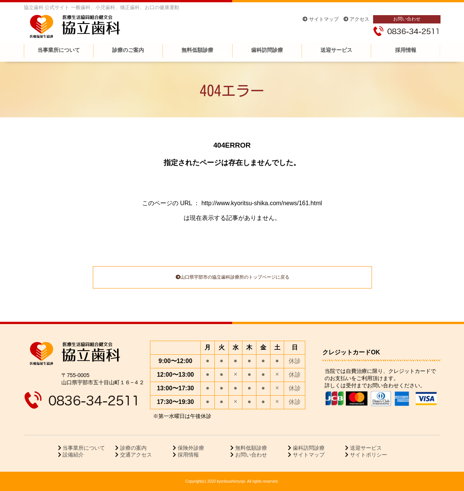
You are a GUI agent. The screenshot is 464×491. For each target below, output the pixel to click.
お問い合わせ (406, 18)
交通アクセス (135, 455)
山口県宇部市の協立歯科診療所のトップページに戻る (232, 277)
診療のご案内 (128, 50)
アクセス (357, 19)
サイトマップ (321, 19)
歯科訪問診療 (267, 50)
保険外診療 (190, 448)
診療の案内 (133, 448)
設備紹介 (72, 455)
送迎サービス (336, 50)
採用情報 (405, 50)
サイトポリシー (367, 455)
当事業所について (58, 50)
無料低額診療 (197, 50)
